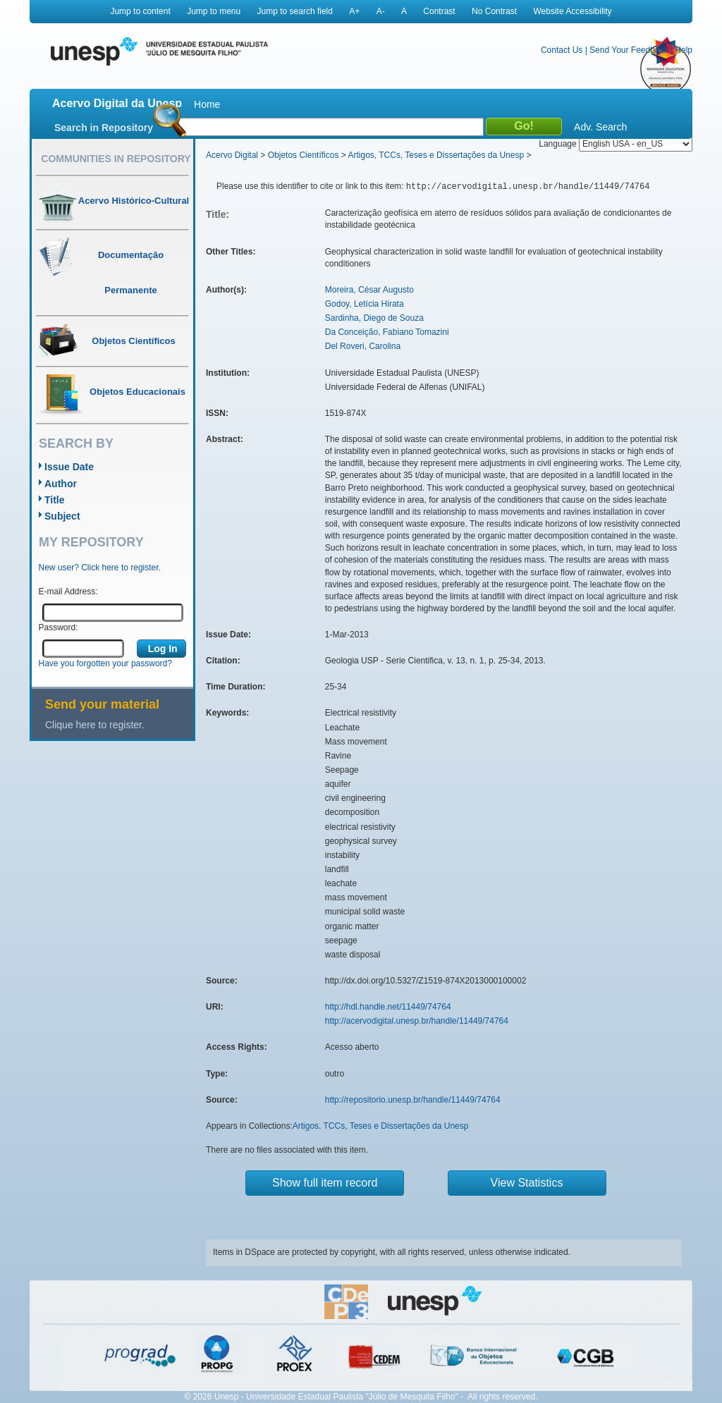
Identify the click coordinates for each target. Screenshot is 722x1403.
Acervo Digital (232, 155)
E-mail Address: (68, 591)
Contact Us (561, 50)
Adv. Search (600, 127)
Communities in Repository (115, 158)
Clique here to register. (95, 724)
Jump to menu (213, 11)
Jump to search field (295, 11)
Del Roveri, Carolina (362, 346)
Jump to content (140, 11)
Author (60, 483)
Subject (62, 516)
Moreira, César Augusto (369, 290)
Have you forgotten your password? (105, 663)
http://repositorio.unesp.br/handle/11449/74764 (413, 1100)
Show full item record (324, 1183)
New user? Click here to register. (100, 567)
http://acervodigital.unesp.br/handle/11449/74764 (416, 1021)
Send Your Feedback (628, 50)
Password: (58, 627)
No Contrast (494, 11)
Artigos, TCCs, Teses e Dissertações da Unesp (436, 155)
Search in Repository (103, 127)
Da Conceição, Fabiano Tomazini (387, 332)
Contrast (439, 11)
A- (381, 11)
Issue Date (69, 466)
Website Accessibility (572, 11)
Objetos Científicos (303, 155)
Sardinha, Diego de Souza (374, 318)
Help (683, 50)
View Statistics (527, 1183)
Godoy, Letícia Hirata (364, 304)
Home (207, 104)
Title (54, 500)
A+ (354, 11)
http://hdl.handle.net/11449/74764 (388, 1007)
